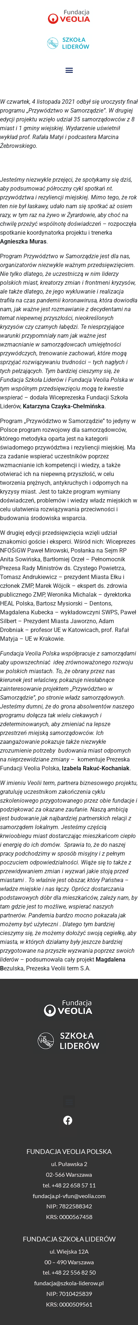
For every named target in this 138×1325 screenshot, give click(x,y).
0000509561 (75, 1304)
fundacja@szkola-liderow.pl (69, 1282)
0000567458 (75, 1216)
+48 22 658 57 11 (74, 1185)
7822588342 (75, 1206)
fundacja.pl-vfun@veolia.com (69, 1195)
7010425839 (75, 1293)
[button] (69, 70)
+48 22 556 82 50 (74, 1272)
